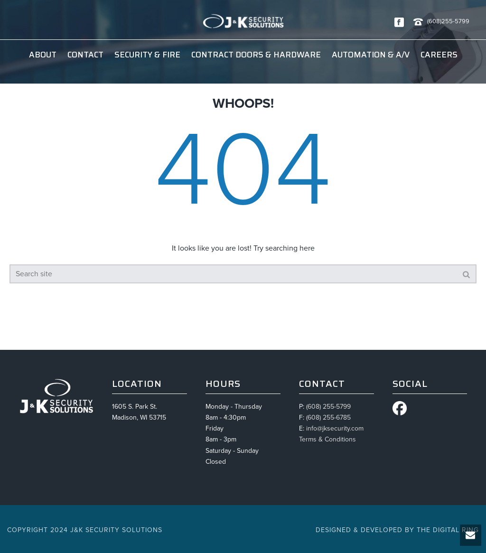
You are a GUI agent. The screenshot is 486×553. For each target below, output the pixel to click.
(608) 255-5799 (328, 407)
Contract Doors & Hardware (256, 54)
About (42, 54)
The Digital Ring (448, 530)
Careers (439, 54)
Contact (85, 54)
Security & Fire (147, 54)
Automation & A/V (371, 54)
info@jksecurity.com (335, 428)
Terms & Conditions (327, 439)
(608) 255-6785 (328, 417)
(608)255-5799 (448, 21)
